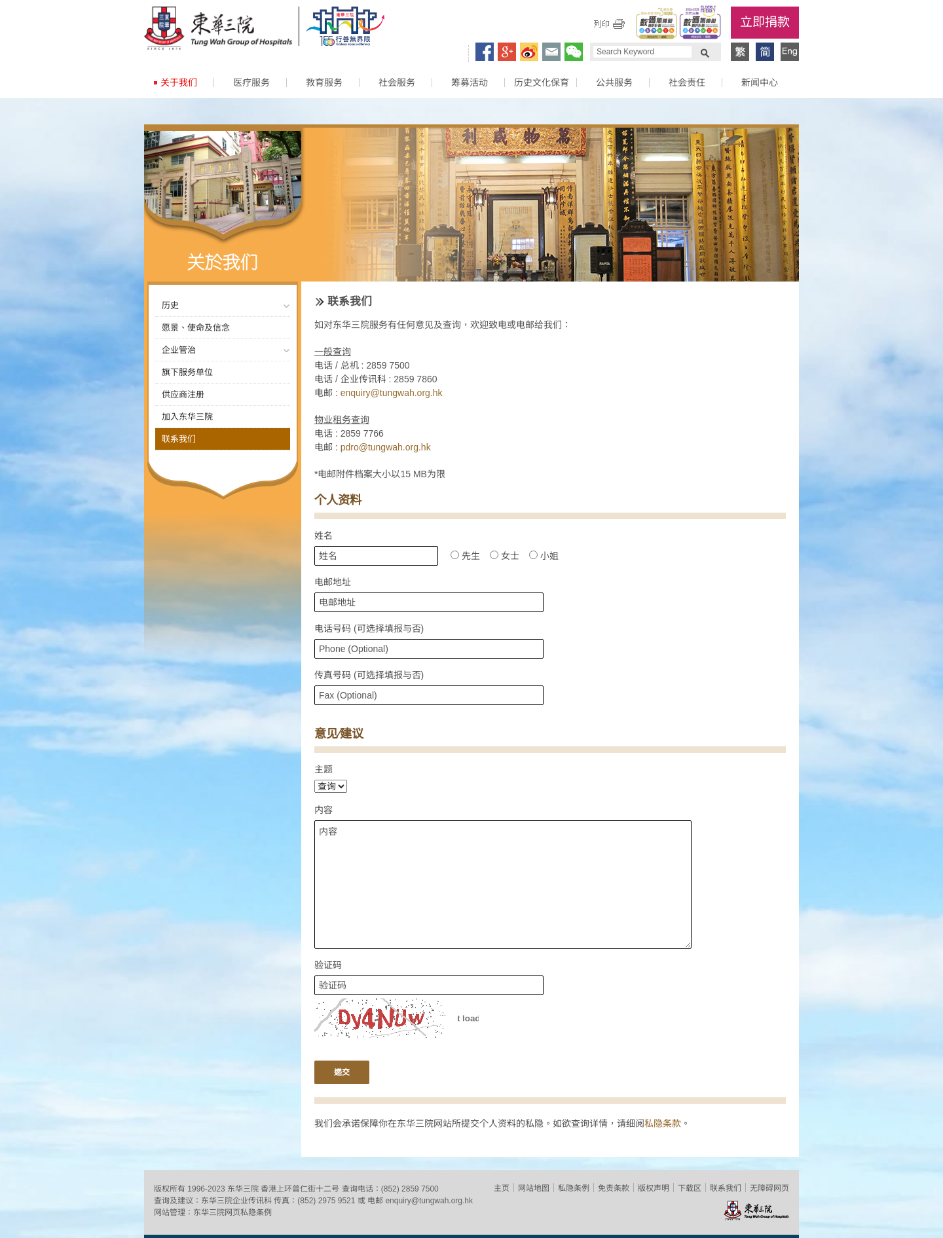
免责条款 (613, 1188)
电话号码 (369, 628)
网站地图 (533, 1188)
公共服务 (614, 82)
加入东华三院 (187, 417)
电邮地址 (332, 582)
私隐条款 (662, 1123)
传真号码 (369, 675)
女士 (504, 556)
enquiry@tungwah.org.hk (392, 393)
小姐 (544, 556)
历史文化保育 (541, 82)
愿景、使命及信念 (196, 328)
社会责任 (687, 82)
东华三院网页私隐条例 (232, 1212)
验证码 (328, 965)
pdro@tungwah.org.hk (386, 447)
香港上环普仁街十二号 (300, 1188)
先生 (465, 556)
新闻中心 (759, 82)
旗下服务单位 (187, 372)
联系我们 (179, 439)
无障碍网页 (769, 1188)
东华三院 (218, 30)
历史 (170, 305)
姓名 (323, 535)
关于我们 (178, 82)
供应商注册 (183, 394)
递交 (342, 1072)
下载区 (689, 1188)
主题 (323, 769)
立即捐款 (765, 22)
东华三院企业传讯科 (236, 1200)
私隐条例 (573, 1188)
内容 (323, 810)
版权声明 (653, 1188)
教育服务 (324, 82)
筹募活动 (469, 82)
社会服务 (397, 82)
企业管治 (179, 350)
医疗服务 (251, 82)
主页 (501, 1188)
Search (705, 51)
